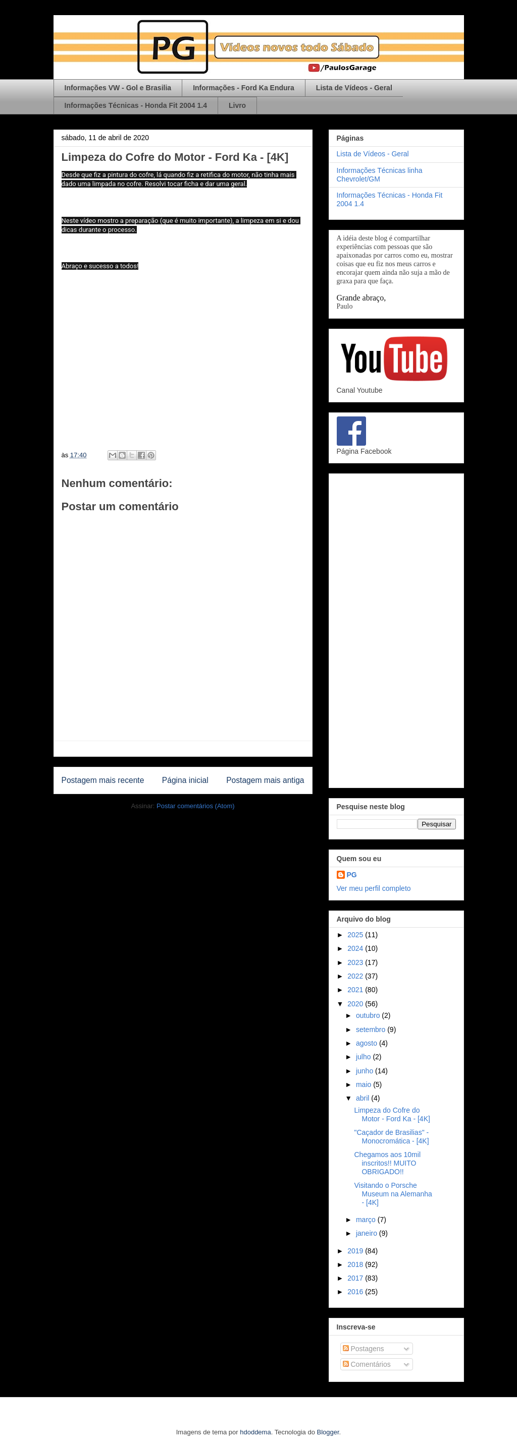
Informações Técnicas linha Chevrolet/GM (380, 174)
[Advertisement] (396, 628)
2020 (356, 1004)
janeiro (367, 1233)
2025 (356, 935)
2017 (356, 1278)
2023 (356, 962)
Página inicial (185, 780)
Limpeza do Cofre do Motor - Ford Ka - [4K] (392, 1114)
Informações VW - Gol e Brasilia (118, 88)
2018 (356, 1264)
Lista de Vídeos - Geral (354, 88)
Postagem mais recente (103, 780)
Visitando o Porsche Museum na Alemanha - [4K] (393, 1193)
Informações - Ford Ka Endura (243, 88)
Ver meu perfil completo (374, 888)
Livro (237, 105)
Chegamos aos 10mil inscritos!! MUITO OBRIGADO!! (387, 1163)
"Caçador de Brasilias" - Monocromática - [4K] (391, 1136)
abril (363, 1098)
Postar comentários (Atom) (196, 806)
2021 (356, 990)
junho (365, 1071)
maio (364, 1084)
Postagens (363, 1349)
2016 (356, 1292)
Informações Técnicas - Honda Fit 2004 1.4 (136, 105)
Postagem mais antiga (265, 780)
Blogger (328, 1432)
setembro (371, 1029)
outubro (369, 1015)
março (367, 1220)
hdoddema (255, 1432)
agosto (367, 1043)
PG (352, 875)
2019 (356, 1251)
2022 (356, 976)
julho (364, 1057)
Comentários (367, 1364)
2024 (356, 948)
